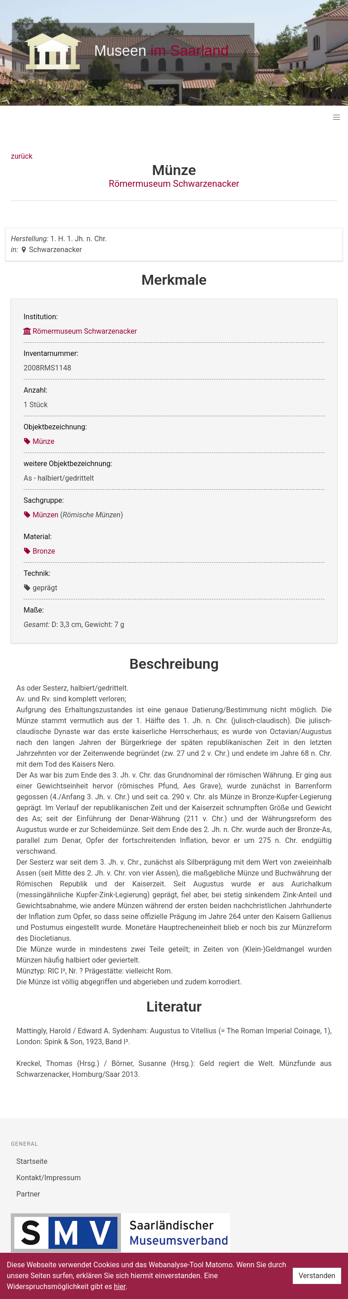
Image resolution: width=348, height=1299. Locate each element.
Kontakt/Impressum (48, 1177)
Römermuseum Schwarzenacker (174, 183)
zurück (21, 156)
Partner (28, 1194)
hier (120, 1286)
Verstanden (317, 1275)
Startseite (32, 1161)
